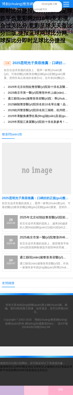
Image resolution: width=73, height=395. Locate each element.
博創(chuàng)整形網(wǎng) (23, 4)
